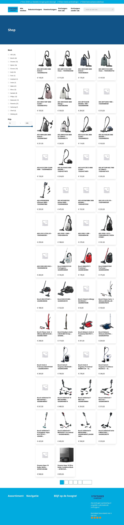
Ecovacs (14, 68)
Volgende (87, 482)
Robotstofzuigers (35, 9)
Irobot (13, 82)
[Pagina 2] (66, 482)
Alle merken (23, 9)
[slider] (8, 126)
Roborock (14, 100)
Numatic (13, 93)
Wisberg (13, 114)
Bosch (13, 58)
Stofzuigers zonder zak (75, 9)
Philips (13, 96)
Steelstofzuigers (50, 9)
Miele (13, 86)
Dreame (14, 62)
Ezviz (12, 75)
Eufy (13, 72)
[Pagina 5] (80, 482)
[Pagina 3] (71, 482)
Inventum (14, 79)
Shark (13, 110)
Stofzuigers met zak (62, 9)
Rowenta (14, 103)
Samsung (14, 107)
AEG (12, 55)
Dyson (13, 65)
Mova (13, 89)
